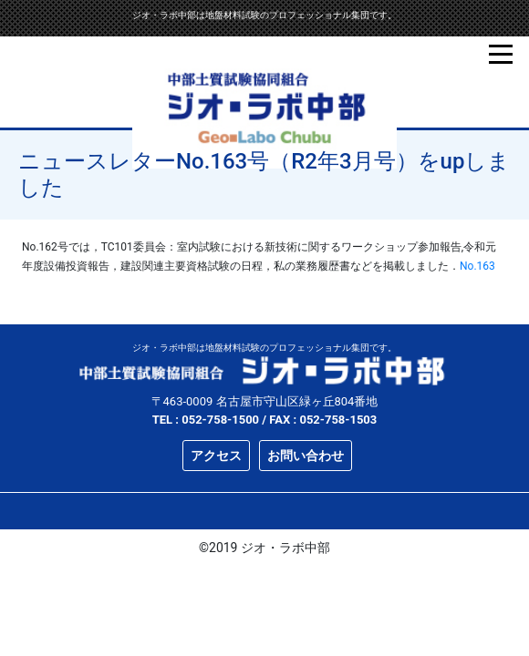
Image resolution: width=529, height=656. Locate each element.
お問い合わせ (305, 455)
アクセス (216, 455)
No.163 (477, 266)
